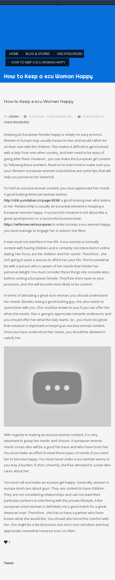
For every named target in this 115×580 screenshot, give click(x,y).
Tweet (8, 563)
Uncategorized (16, 122)
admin (14, 116)
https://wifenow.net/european (28, 224)
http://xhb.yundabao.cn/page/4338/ (32, 200)
